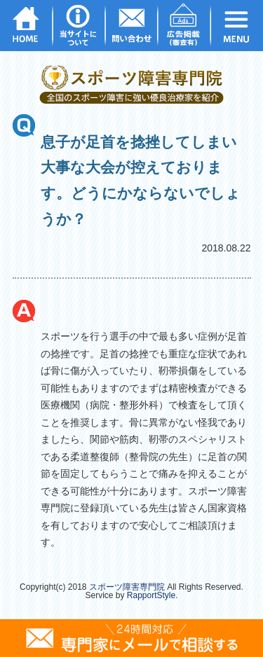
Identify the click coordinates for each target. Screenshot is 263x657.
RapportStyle (151, 595)
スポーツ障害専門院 (127, 587)
